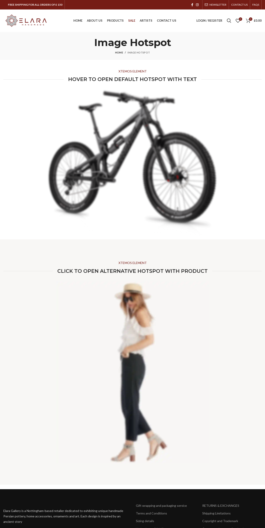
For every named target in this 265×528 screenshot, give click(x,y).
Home (119, 52)
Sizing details (145, 521)
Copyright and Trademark (220, 521)
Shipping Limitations (216, 513)
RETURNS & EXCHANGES (220, 505)
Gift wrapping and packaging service (161, 505)
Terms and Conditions (151, 513)
